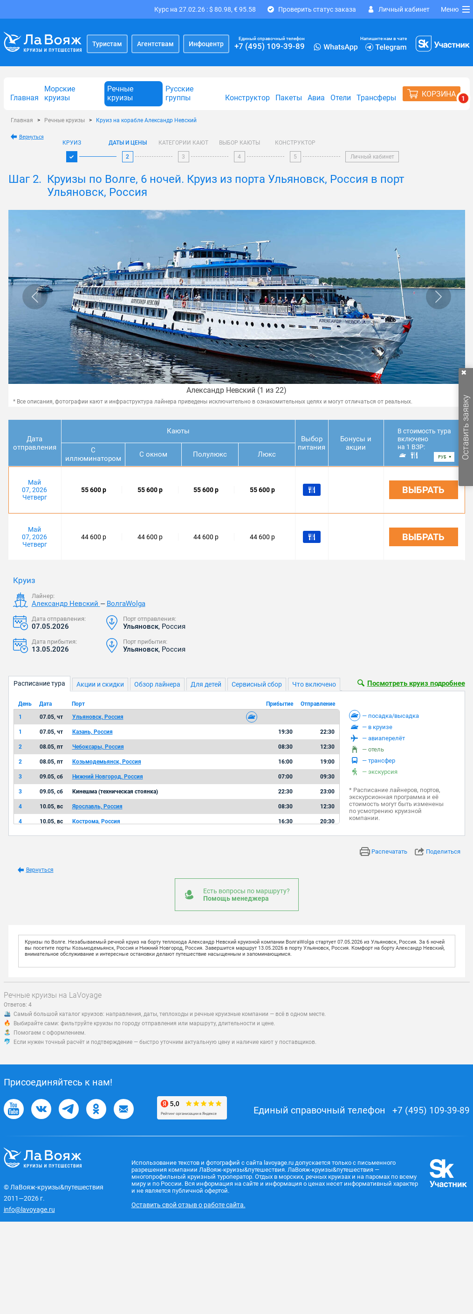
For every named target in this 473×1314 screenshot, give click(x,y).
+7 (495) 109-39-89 (269, 46)
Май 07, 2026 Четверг (34, 490)
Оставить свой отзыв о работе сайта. (188, 1205)
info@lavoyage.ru (29, 1209)
